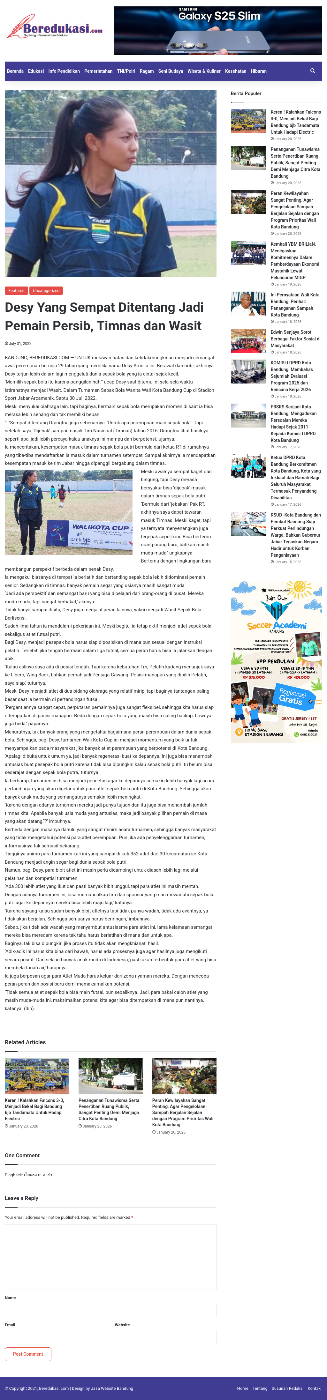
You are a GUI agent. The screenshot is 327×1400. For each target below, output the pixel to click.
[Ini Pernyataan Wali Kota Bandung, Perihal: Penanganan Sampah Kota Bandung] (248, 304)
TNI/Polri (126, 71)
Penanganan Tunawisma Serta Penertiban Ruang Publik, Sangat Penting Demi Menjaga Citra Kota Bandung (296, 163)
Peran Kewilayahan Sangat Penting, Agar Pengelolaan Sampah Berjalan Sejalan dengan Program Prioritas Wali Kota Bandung (183, 1112)
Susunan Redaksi (287, 1388)
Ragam (147, 71)
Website (122, 1324)
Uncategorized (46, 290)
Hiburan (259, 71)
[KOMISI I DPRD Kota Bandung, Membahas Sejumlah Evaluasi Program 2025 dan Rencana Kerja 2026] (248, 372)
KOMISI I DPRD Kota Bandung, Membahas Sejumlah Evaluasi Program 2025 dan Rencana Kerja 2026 (292, 376)
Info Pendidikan (64, 71)
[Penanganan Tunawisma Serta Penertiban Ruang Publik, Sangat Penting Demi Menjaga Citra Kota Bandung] (111, 1076)
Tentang (260, 1388)
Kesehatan (235, 71)
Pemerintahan (98, 71)
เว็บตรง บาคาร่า (38, 1175)
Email (10, 1324)
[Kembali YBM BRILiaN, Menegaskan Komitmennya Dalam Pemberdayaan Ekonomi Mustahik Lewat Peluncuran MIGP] (248, 253)
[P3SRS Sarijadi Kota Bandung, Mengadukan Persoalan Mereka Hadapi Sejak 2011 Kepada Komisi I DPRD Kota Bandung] (248, 416)
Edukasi (36, 71)
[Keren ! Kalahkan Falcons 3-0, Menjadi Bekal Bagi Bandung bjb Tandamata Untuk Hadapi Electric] (37, 1076)
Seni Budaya (170, 71)
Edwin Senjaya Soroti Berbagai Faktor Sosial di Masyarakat (296, 339)
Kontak (314, 1388)
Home (242, 1388)
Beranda (15, 71)
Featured (16, 290)
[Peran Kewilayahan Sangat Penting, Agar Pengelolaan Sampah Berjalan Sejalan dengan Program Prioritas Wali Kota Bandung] (184, 1076)
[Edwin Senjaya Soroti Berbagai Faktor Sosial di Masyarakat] (248, 341)
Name (10, 1297)
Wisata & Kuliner (204, 71)
